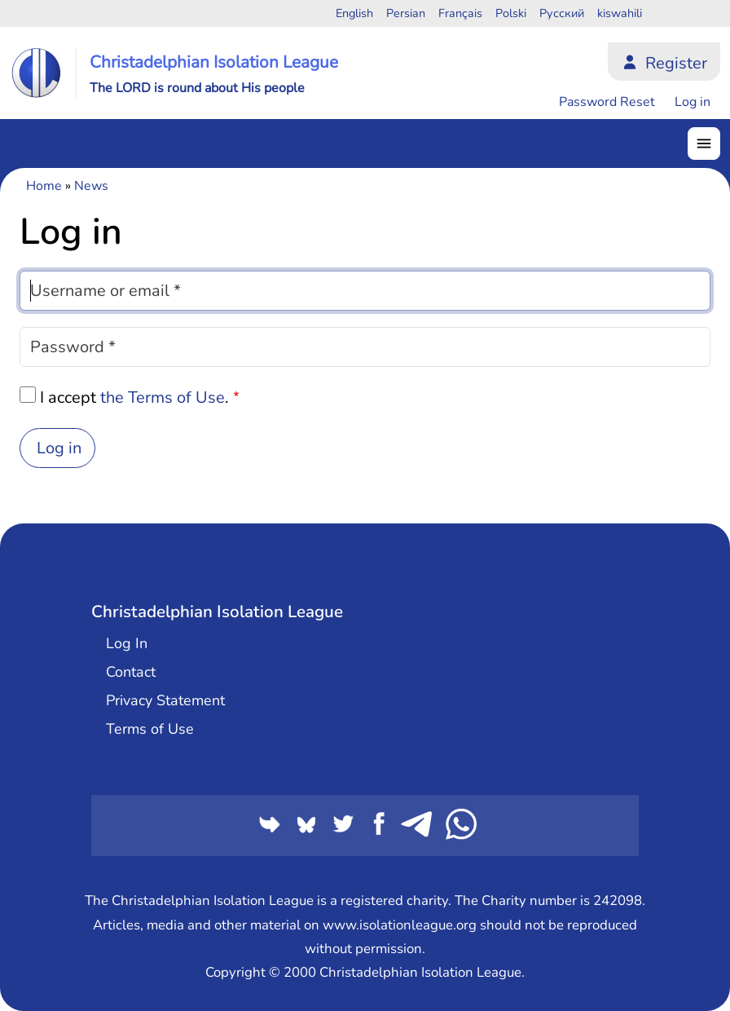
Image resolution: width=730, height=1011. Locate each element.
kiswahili (619, 13)
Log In (126, 643)
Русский (561, 13)
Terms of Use (150, 729)
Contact (131, 672)
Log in (692, 102)
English (354, 13)
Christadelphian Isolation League (214, 62)
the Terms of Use (162, 397)
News (91, 186)
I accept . (134, 397)
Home (44, 186)
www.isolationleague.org (400, 925)
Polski (510, 13)
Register (676, 63)
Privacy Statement (165, 700)
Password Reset (607, 102)
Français (460, 13)
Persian (405, 13)
